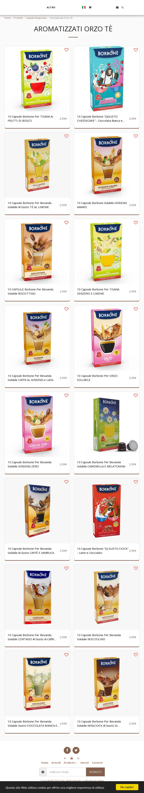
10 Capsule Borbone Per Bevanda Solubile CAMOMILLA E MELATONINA (101, 464)
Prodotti (18, 17)
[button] (126, 7)
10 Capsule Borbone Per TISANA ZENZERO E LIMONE (98, 291)
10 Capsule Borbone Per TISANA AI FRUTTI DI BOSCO (30, 119)
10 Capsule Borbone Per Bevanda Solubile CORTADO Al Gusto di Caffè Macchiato (31, 637)
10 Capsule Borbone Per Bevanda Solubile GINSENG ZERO (29, 464)
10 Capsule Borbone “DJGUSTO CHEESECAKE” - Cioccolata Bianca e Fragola (99, 119)
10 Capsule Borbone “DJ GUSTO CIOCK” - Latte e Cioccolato (102, 551)
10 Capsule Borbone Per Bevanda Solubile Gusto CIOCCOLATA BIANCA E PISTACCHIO (32, 724)
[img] (37, 78)
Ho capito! (127, 787)
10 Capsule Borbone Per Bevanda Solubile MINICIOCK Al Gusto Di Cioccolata (99, 724)
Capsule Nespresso (36, 17)
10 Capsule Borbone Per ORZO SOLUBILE (97, 378)
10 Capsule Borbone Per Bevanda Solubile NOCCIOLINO (99, 637)
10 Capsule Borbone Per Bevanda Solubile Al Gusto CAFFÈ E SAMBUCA (31, 551)
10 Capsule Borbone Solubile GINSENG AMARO (102, 205)
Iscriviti (95, 772)
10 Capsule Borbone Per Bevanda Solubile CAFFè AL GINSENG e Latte (30, 378)
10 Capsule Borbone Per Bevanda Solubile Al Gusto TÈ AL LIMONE (29, 205)
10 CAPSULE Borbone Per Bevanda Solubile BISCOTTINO (30, 291)
